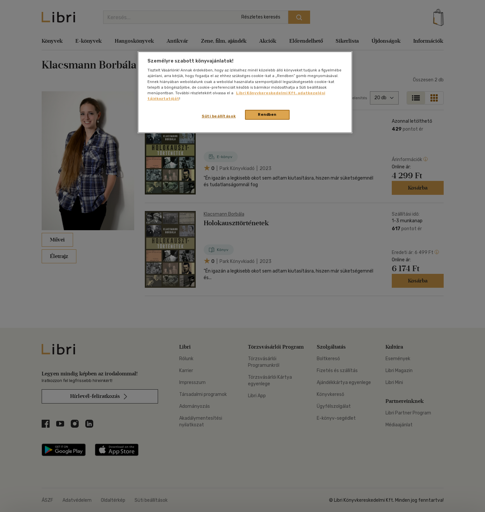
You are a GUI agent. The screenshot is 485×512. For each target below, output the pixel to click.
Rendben (267, 114)
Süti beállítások (219, 116)
